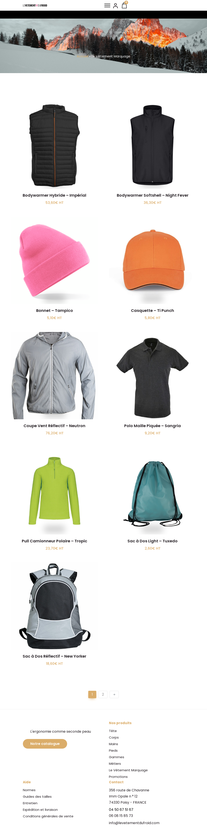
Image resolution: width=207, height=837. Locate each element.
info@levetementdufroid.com (134, 822)
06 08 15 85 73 (121, 815)
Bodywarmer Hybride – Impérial (54, 195)
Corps (114, 737)
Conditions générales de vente (48, 816)
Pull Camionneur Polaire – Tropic (54, 541)
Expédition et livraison (40, 809)
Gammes (116, 757)
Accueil (82, 56)
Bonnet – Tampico (54, 310)
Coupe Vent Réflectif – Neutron (54, 425)
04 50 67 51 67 (121, 809)
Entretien (30, 803)
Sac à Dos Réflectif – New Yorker (54, 656)
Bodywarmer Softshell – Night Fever (152, 195)
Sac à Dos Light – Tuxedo (152, 541)
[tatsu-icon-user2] (115, 5)
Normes (29, 790)
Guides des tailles (37, 796)
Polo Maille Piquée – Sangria (152, 425)
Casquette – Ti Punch (152, 310)
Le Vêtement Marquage (128, 770)
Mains (113, 744)
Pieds (113, 750)
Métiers (115, 763)
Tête (113, 731)
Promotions (118, 776)
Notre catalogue (45, 743)
